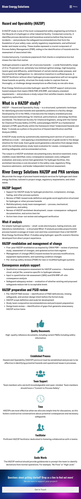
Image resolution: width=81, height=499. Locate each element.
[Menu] (73, 7)
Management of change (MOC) (20, 253)
